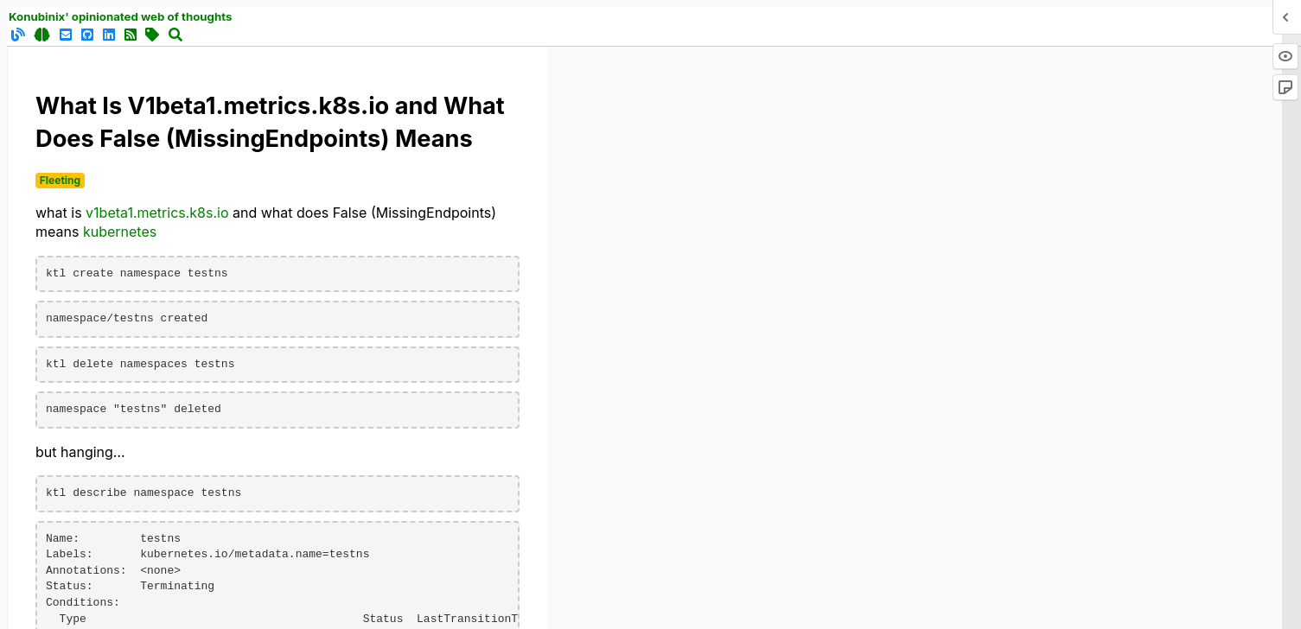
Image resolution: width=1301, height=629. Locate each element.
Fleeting (60, 180)
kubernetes (119, 231)
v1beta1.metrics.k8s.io (157, 212)
